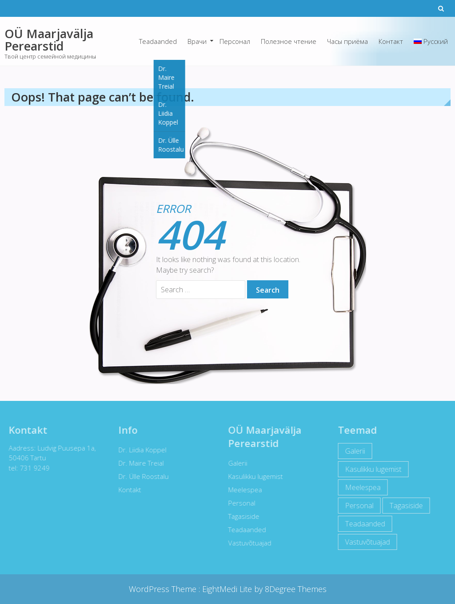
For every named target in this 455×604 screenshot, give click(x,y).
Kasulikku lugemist (254, 476)
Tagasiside (242, 516)
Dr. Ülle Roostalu (142, 476)
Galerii (236, 463)
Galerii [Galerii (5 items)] (353, 451)
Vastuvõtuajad (248, 542)
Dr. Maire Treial (139, 463)
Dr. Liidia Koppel (141, 449)
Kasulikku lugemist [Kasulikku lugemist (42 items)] (371, 469)
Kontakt (128, 489)
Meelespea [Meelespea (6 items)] (361, 487)
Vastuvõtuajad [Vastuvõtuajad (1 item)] (365, 542)
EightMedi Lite (228, 589)
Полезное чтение (288, 41)
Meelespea (243, 489)
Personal (240, 502)
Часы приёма (347, 41)
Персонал (235, 41)
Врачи (197, 41)
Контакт (391, 41)
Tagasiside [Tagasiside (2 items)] (404, 505)
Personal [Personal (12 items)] (357, 505)
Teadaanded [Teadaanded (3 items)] (363, 524)
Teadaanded (158, 41)
